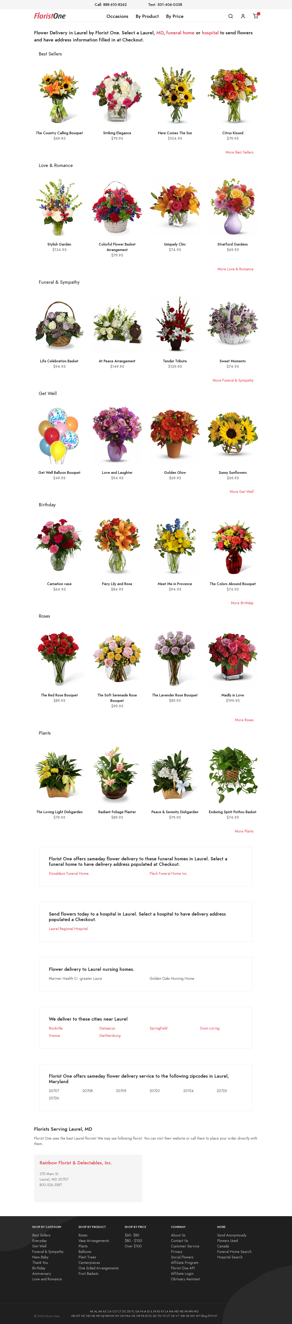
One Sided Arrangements (98, 1268)
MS (73, 1316)
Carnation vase (59, 583)
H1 (215, 1316)
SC (150, 1316)
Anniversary (41, 1273)
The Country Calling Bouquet (59, 132)
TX (164, 1316)
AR (100, 1311)
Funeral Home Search (234, 1251)
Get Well (39, 1246)
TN (159, 1316)
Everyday (39, 1240)
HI (141, 1311)
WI (187, 1316)
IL (151, 1311)
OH (122, 1316)
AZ (105, 1311)
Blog (204, 1316)
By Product (147, 16)
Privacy (176, 1251)
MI (186, 1311)
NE (93, 1316)
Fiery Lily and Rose (117, 583)
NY (117, 1316)
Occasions (117, 16)
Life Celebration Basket (59, 361)
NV (112, 1316)
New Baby (40, 1257)
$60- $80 (132, 1235)
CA (109, 1311)
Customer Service (185, 1246)
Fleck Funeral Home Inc (168, 873)
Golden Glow (175, 472)
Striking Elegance (117, 132)
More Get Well (241, 491)
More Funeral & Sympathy (233, 380)
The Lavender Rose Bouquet (175, 695)
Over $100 (133, 1246)
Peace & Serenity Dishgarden (174, 811)
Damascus (107, 1028)
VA (173, 1316)
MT (78, 1316)
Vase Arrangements (93, 1240)
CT (119, 1311)
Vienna (54, 1035)
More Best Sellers (239, 152)
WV (192, 1316)
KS (158, 1311)
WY (198, 1316)
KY (162, 1311)
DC (124, 1311)
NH (98, 1316)
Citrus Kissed (232, 132)
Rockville (56, 1028)
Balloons (84, 1251)
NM (107, 1316)
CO (114, 1311)
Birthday (38, 1268)
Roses (82, 1235)
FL (133, 1311)
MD (159, 32)
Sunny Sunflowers (233, 472)
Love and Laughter (117, 472)
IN (154, 1311)
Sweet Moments (233, 361)
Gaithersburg (109, 1035)
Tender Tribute (175, 361)
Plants (83, 1246)
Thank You (40, 1262)
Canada (223, 1246)
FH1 (210, 1316)
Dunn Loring (209, 1028)
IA (145, 1311)
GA (137, 1311)
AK (91, 1311)
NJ (102, 1316)
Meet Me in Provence (175, 583)
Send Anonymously (231, 1235)
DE (129, 1311)
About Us (178, 1235)
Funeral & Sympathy (47, 1251)
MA (171, 1311)
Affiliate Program (184, 1262)
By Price (175, 16)
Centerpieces (89, 1262)
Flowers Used (227, 1240)
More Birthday (242, 602)
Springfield (158, 1028)
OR (138, 1316)
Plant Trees (87, 1257)
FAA (128, 1316)
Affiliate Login (182, 1273)
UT (168, 1316)
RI (146, 1316)
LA (166, 1311)
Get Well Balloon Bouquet (59, 472)
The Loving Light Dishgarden (59, 811)
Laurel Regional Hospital (68, 928)
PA (143, 1316)
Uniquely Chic (175, 244)
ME (182, 1311)
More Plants (244, 831)
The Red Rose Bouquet (59, 695)
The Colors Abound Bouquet (233, 583)
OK (133, 1316)
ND (88, 1316)
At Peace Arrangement (117, 361)
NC (83, 1316)
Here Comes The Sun (175, 132)
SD (155, 1316)
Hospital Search (230, 1257)
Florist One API (183, 1268)
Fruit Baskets (88, 1273)
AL (96, 1311)
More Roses (244, 719)
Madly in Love (232, 695)
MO (196, 1311)
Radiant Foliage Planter (117, 811)
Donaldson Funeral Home (69, 873)
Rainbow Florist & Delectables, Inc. (76, 1163)
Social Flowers (182, 1257)
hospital (210, 32)
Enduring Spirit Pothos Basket (233, 811)
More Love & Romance (235, 269)
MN (190, 1311)
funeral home (180, 32)
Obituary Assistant (185, 1279)
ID (148, 1311)
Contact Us (179, 1240)
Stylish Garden (59, 244)
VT (178, 1316)
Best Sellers (41, 1235)
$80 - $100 (133, 1240)
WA (182, 1316)
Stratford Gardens (233, 244)
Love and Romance (47, 1279)
